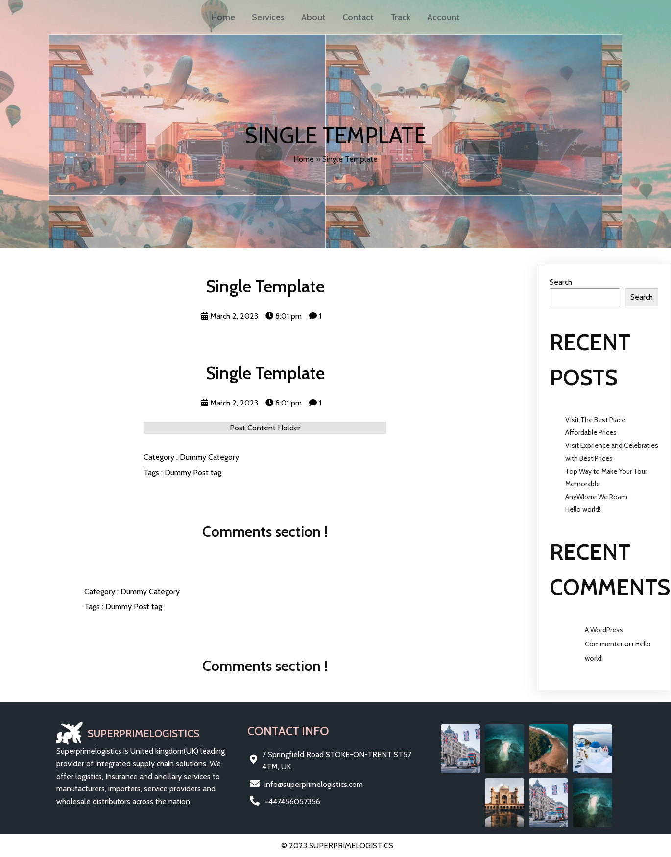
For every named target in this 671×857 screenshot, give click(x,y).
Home (303, 159)
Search (561, 281)
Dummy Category (209, 457)
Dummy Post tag (193, 472)
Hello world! (582, 509)
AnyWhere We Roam (596, 496)
